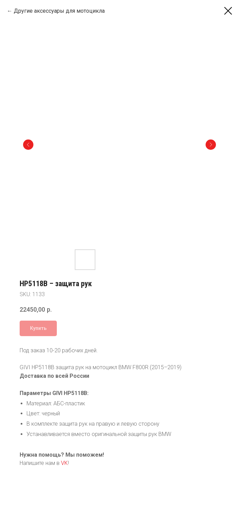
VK (64, 463)
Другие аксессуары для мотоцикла (59, 11)
